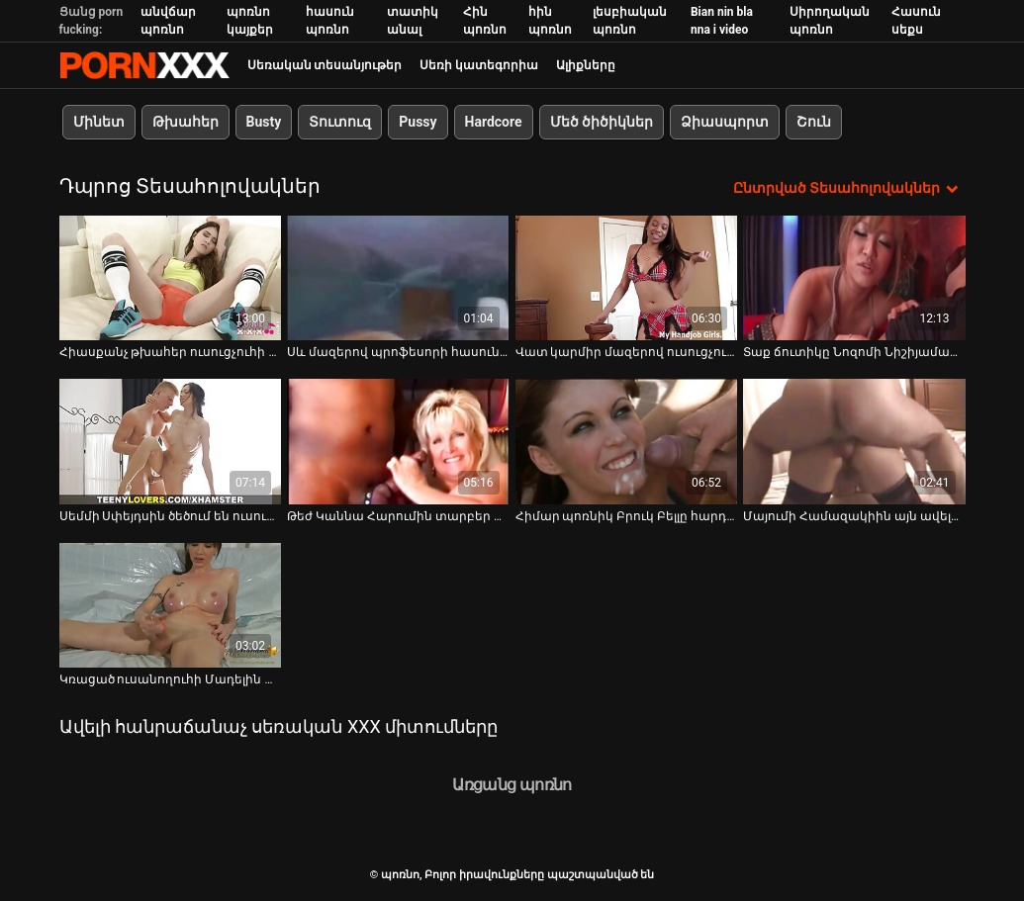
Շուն (813, 122)
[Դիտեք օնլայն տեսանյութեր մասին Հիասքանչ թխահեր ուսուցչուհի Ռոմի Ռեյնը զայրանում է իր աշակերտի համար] (170, 278)
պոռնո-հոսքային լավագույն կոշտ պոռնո (144, 65)
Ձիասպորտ (725, 122)
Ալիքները (585, 65)
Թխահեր (185, 122)
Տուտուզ (340, 122)
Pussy (417, 122)
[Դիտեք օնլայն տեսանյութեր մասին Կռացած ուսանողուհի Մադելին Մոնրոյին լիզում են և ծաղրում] (170, 605)
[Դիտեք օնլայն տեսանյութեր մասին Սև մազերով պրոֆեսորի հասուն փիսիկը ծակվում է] (398, 278)
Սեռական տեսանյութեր (325, 65)
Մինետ (99, 122)
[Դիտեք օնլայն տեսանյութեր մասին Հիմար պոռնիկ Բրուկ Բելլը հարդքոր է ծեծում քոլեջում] (626, 441)
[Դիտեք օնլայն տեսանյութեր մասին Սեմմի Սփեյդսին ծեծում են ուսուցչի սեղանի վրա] (170, 441)
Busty (264, 122)
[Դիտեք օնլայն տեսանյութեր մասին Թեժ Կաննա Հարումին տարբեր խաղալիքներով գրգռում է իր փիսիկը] (398, 441)
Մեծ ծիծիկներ (601, 122)
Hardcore (493, 122)
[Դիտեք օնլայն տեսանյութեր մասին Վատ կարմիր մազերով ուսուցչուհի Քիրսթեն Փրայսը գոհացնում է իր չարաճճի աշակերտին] (626, 278)
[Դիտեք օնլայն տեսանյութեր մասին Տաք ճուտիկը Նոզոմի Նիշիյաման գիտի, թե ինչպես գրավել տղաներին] (854, 278)
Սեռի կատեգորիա (478, 65)
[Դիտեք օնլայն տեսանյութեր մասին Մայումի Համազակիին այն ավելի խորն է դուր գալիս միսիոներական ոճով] (854, 441)
